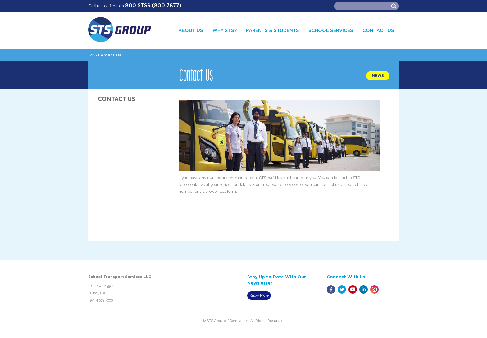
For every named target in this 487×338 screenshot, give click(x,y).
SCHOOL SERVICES (330, 31)
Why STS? (224, 31)
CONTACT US (378, 31)
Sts (91, 55)
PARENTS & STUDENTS (272, 31)
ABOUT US (190, 31)
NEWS (378, 76)
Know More (259, 295)
